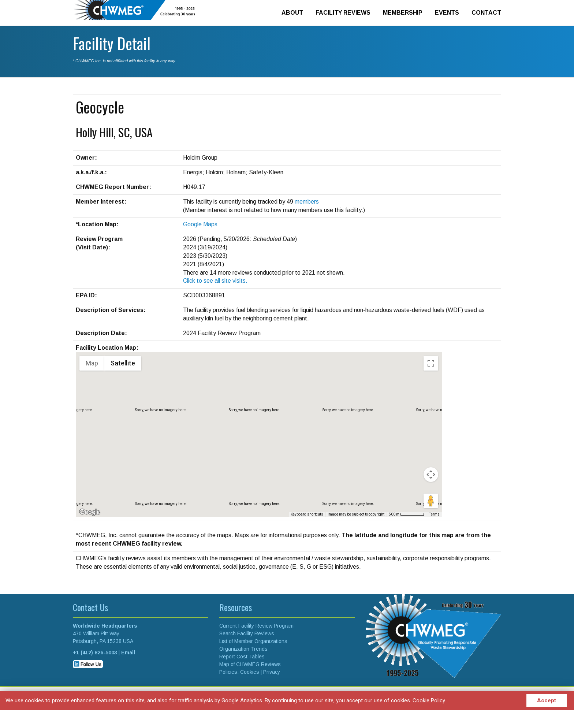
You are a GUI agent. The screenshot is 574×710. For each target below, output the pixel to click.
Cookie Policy (429, 700)
